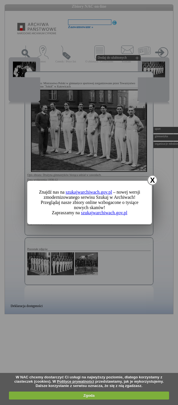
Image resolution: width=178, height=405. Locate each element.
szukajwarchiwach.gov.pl (89, 192)
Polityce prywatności (75, 381)
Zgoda (89, 395)
